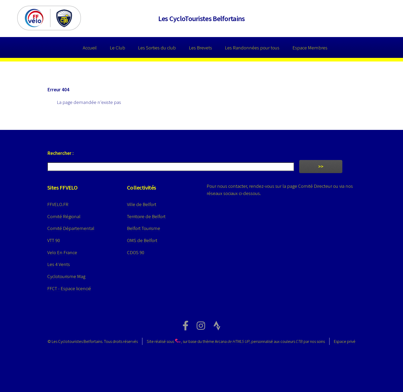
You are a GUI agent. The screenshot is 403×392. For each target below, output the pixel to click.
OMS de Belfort (142, 240)
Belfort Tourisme (143, 228)
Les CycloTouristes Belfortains (201, 18)
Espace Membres (309, 48)
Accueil (90, 48)
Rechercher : (60, 153)
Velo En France (62, 252)
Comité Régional (63, 216)
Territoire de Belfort (146, 216)
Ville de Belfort (141, 204)
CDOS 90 (135, 252)
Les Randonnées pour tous (252, 48)
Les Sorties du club (157, 48)
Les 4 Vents (58, 264)
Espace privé (344, 341)
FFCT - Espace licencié (69, 288)
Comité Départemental (70, 228)
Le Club (117, 48)
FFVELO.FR (57, 204)
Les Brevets (200, 48)
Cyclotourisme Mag (66, 276)
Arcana (232, 341)
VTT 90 (53, 240)
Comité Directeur (315, 186)
